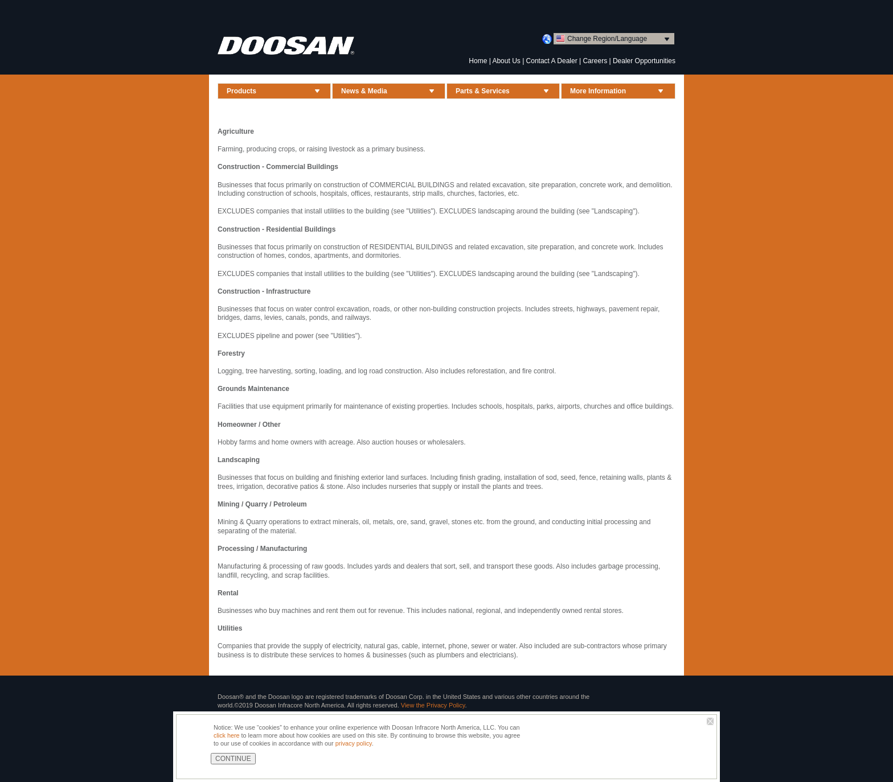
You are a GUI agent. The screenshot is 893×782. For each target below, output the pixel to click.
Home (478, 61)
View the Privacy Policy (433, 705)
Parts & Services (483, 91)
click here (227, 735)
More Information (598, 91)
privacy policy (353, 743)
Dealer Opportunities (644, 61)
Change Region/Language (607, 39)
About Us (506, 61)
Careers (595, 61)
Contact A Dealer (551, 61)
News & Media (364, 91)
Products (241, 91)
